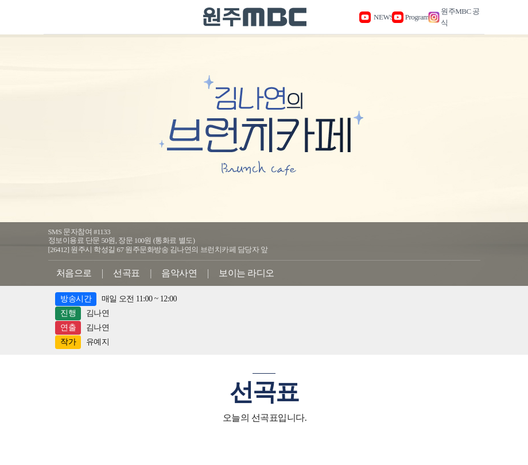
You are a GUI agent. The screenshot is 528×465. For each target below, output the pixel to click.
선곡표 (126, 273)
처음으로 (74, 273)
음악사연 (179, 273)
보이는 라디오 (246, 273)
